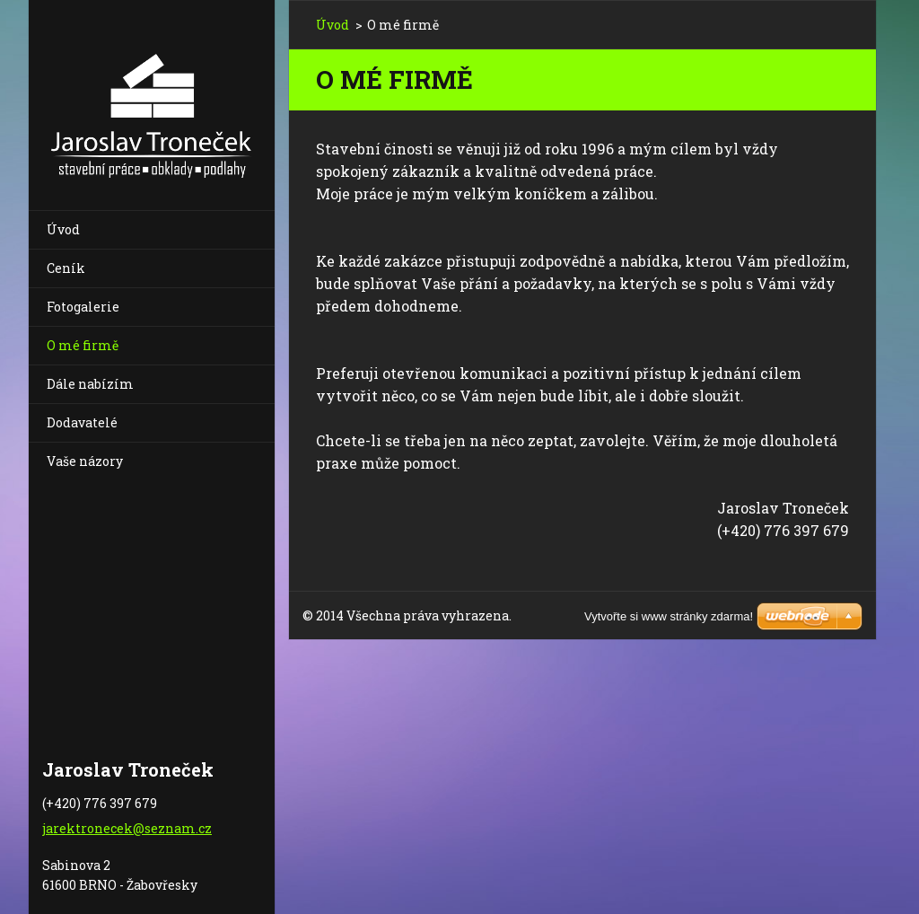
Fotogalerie (83, 306)
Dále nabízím (90, 383)
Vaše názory (85, 461)
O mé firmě (82, 345)
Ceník (66, 268)
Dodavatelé (82, 422)
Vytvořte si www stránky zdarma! (668, 616)
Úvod (63, 229)
